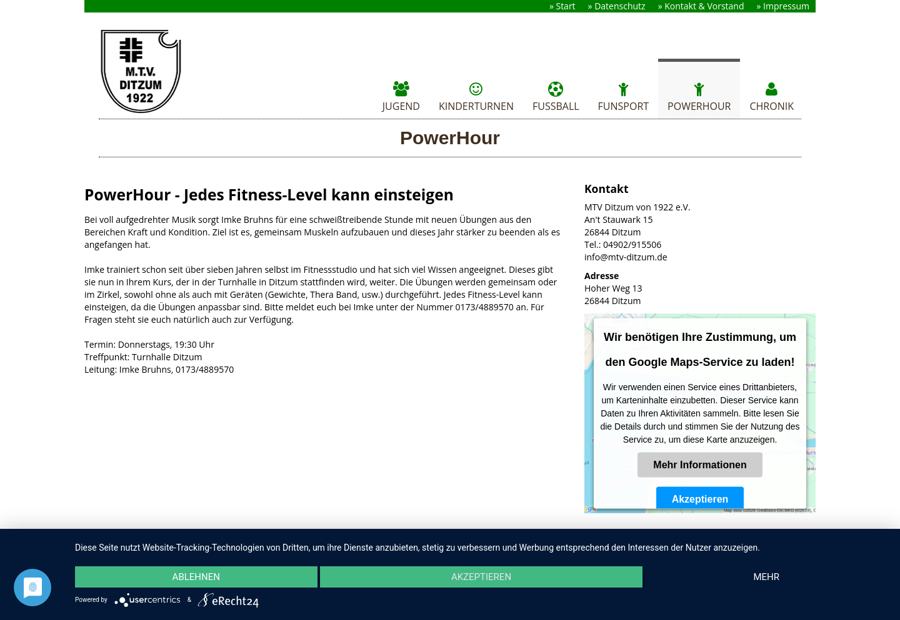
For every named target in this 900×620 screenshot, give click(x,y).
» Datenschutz (617, 6)
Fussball (555, 95)
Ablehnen (196, 577)
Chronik (771, 95)
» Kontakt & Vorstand (701, 6)
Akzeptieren (700, 499)
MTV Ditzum (151, 72)
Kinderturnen (476, 95)
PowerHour (699, 95)
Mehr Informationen (699, 465)
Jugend (401, 95)
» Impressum (783, 6)
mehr (766, 577)
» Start (562, 6)
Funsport (623, 95)
